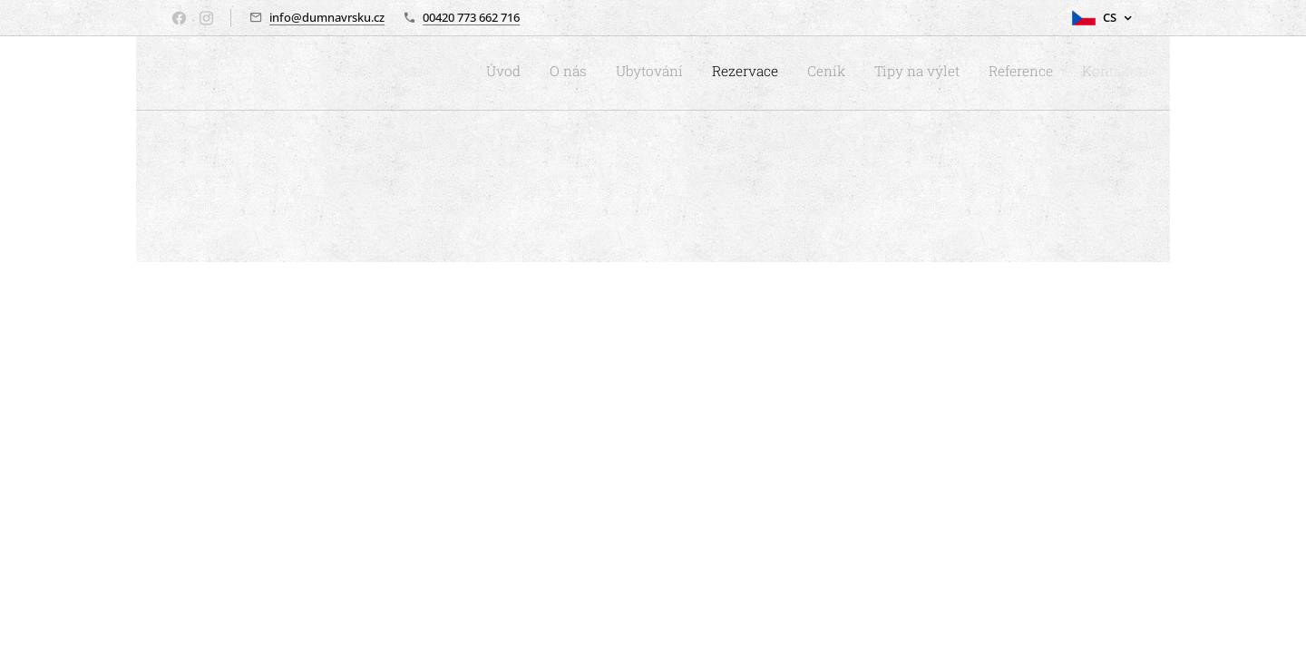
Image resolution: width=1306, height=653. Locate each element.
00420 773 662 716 (471, 17)
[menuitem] (935, 73)
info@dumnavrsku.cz (327, 17)
